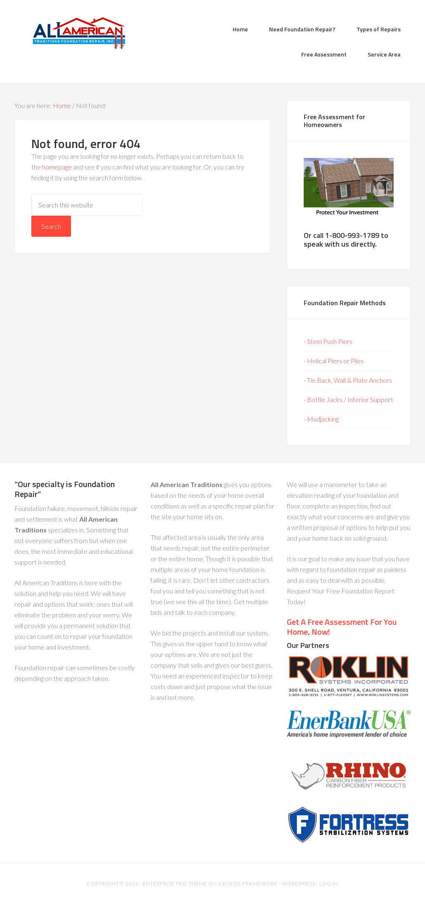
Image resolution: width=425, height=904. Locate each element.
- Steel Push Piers (328, 341)
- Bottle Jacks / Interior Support (348, 399)
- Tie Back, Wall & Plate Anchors (348, 380)
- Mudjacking (321, 419)
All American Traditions (80, 32)
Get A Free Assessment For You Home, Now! (342, 626)
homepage (57, 167)
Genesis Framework (248, 883)
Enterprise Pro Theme (175, 883)
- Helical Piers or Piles (334, 361)
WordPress (298, 883)
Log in (328, 883)
